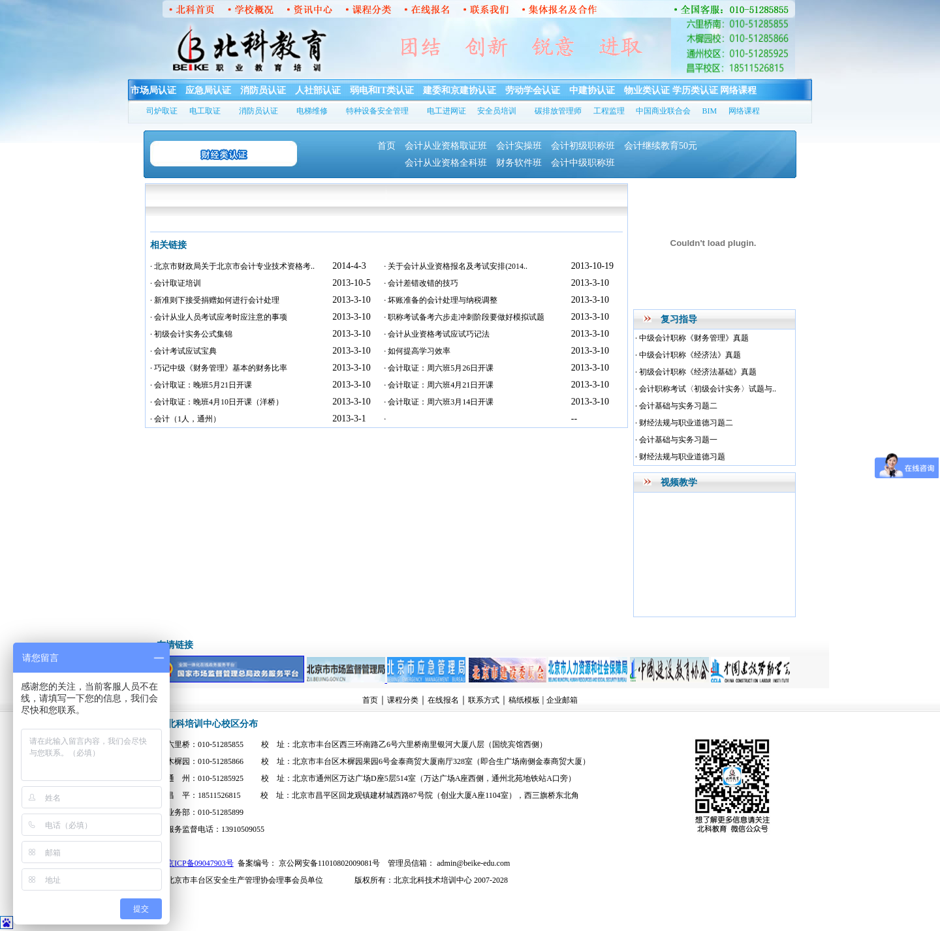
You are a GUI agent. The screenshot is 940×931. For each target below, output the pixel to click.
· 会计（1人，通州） (185, 418)
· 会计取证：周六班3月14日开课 (439, 401)
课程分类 (402, 700)
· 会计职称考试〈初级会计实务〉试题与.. (705, 388)
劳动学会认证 (532, 90)
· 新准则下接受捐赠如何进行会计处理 (214, 300)
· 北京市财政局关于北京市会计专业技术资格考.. (232, 266)
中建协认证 (592, 90)
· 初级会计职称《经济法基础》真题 (696, 371)
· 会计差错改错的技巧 (421, 283)
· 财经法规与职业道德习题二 (684, 422)
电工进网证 (446, 110)
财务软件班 (519, 163)
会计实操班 (519, 146)
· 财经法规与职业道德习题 (680, 456)
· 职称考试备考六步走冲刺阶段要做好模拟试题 (464, 317)
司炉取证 (162, 110)
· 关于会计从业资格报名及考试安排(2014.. (455, 266)
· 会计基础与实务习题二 (676, 405)
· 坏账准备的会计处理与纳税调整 (440, 300)
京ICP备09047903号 (200, 863)
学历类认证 (695, 90)
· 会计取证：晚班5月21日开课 (201, 384)
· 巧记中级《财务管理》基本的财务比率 (218, 368)
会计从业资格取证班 (446, 146)
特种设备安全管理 (377, 110)
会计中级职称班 (583, 163)
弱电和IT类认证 (382, 90)
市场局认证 (153, 90)
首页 (386, 146)
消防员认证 (263, 90)
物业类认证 (647, 90)
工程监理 (609, 110)
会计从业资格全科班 (446, 163)
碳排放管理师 (558, 110)
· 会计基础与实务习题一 (676, 439)
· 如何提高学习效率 (417, 351)
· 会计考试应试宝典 (183, 351)
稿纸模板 (524, 700)
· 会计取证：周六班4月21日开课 (439, 384)
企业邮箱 (562, 700)
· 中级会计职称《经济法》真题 (688, 354)
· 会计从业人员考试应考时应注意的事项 (218, 317)
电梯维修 (312, 110)
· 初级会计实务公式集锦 (191, 334)
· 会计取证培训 (175, 283)
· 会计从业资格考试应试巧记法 (437, 334)
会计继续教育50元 (660, 146)
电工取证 (205, 110)
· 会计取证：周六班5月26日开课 (439, 368)
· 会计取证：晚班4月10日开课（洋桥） (216, 401)
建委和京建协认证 (459, 90)
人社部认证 (318, 90)
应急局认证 (208, 90)
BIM (709, 110)
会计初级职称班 (583, 146)
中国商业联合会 (663, 110)
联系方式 (483, 700)
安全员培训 (496, 110)
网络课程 (738, 90)
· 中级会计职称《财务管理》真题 (692, 338)
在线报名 (443, 700)
